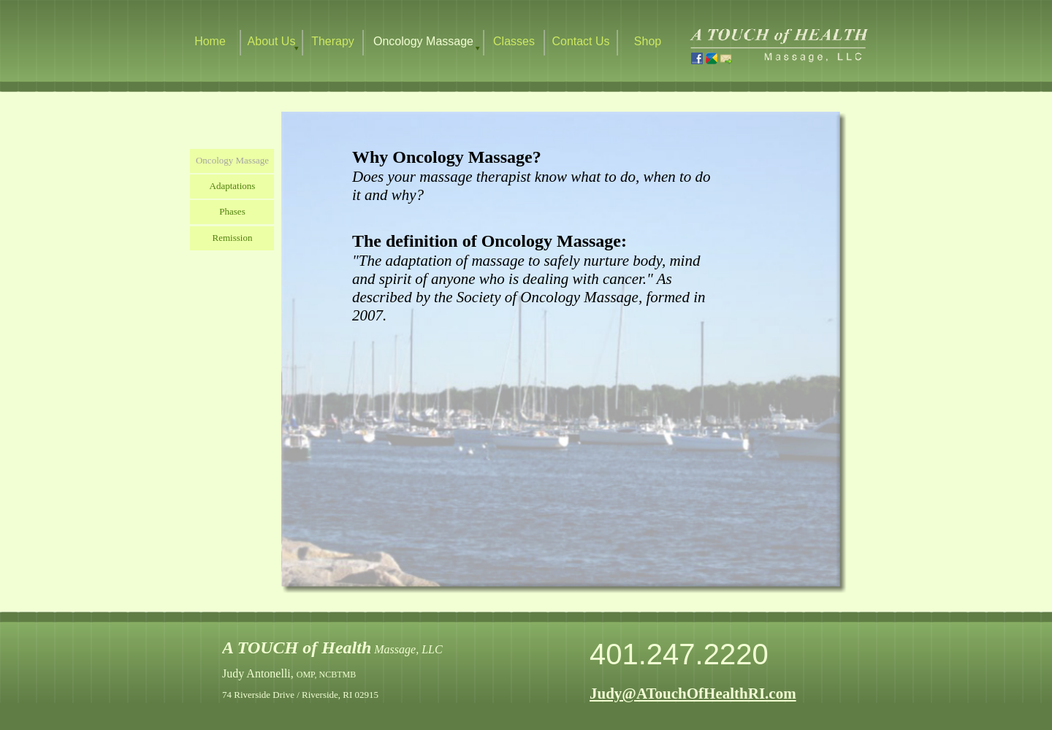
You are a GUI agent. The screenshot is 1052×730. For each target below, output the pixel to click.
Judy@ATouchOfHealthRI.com (693, 693)
